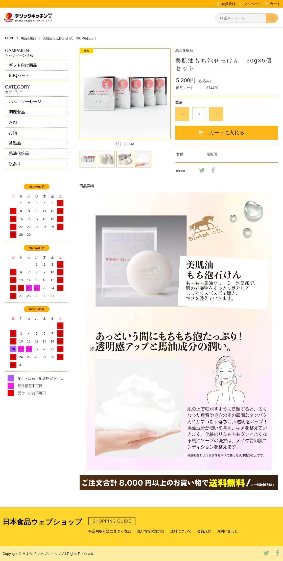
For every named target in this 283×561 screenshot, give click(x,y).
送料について (181, 531)
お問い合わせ (227, 531)
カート (275, 4)
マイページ (252, 4)
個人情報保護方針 (150, 531)
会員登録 (228, 4)
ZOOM (129, 144)
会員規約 (204, 531)
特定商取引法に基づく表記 (109, 531)
